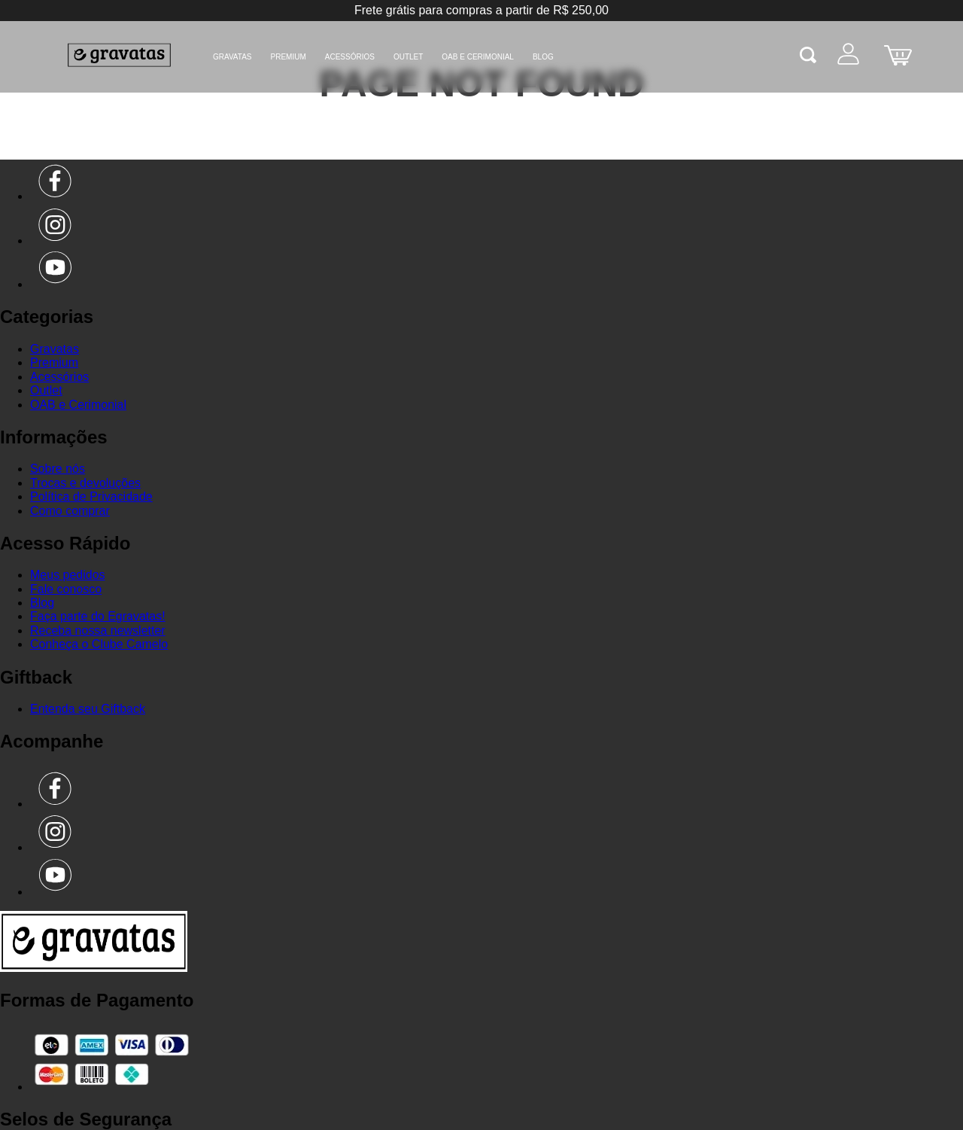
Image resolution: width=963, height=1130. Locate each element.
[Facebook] (55, 196)
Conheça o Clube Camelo (99, 644)
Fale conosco (66, 589)
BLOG (543, 57)
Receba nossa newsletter (98, 630)
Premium (288, 57)
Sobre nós (57, 468)
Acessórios (350, 57)
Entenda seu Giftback (87, 708)
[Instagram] (55, 240)
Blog (42, 602)
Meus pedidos (67, 574)
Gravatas (232, 57)
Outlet (408, 57)
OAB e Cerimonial (478, 57)
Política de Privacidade (91, 496)
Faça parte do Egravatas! (98, 616)
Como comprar (70, 510)
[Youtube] (55, 284)
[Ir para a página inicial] (93, 967)
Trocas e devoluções (85, 483)
